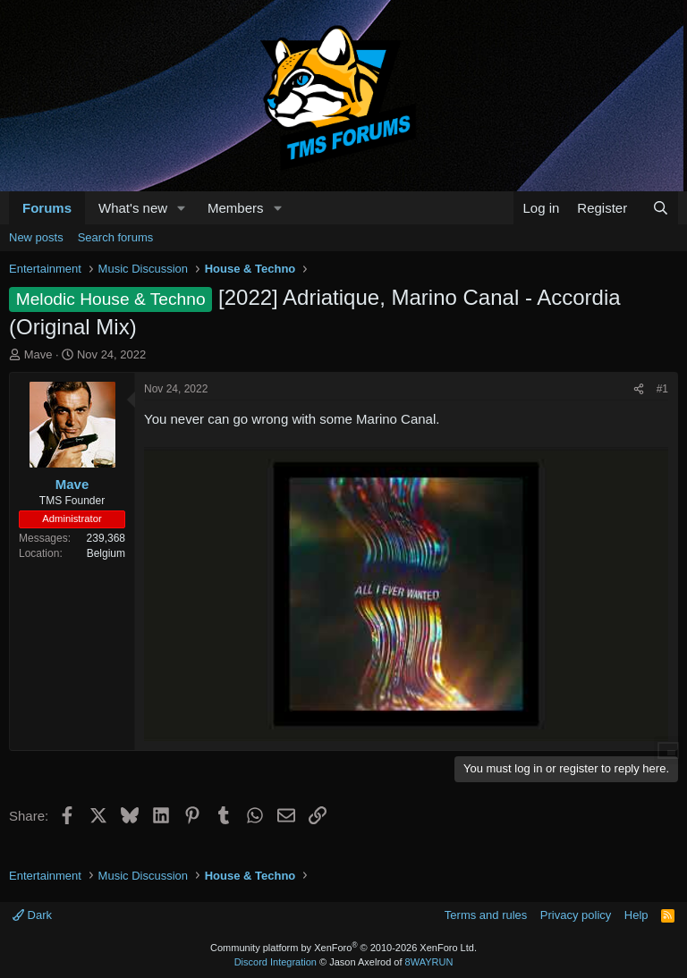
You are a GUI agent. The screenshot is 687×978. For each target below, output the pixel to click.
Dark (32, 915)
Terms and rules (486, 915)
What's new (132, 207)
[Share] (638, 389)
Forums (47, 207)
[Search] (660, 207)
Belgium (106, 553)
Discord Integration (275, 962)
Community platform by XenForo (343, 947)
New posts (36, 237)
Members (236, 207)
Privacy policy (575, 915)
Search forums (116, 237)
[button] (181, 207)
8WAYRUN (429, 962)
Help (636, 915)
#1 (662, 389)
